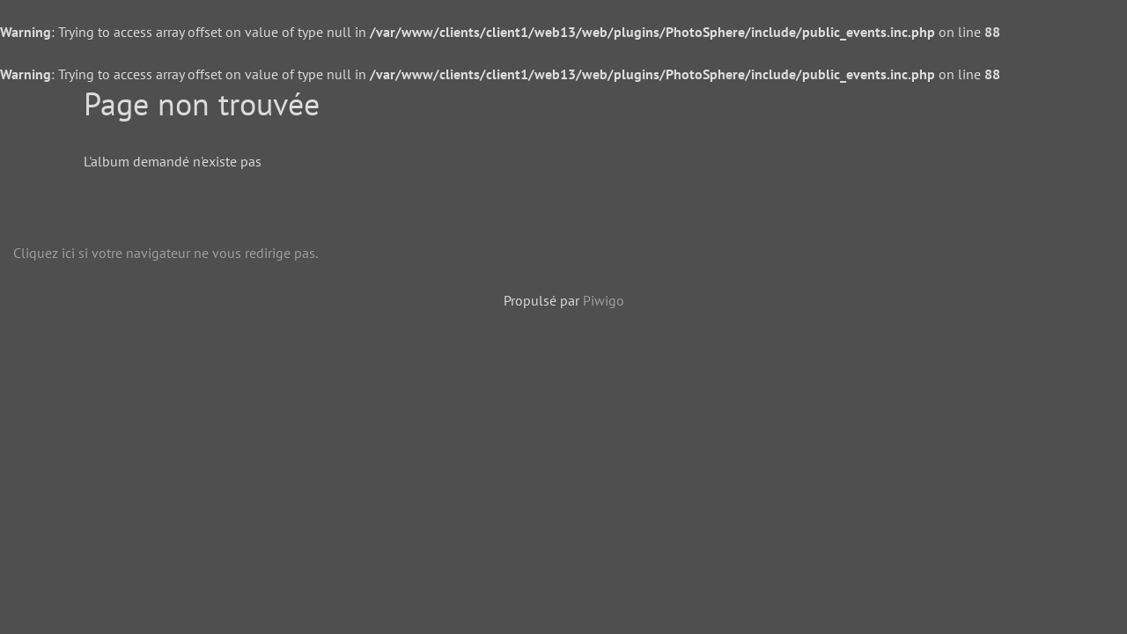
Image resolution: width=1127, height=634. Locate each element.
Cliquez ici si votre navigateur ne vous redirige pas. (165, 253)
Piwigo (603, 300)
